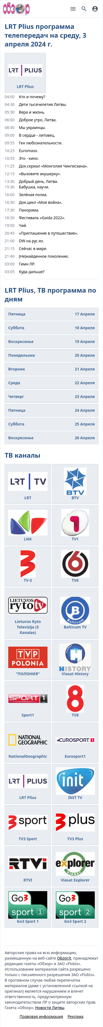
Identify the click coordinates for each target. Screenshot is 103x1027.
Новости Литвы (49, 1007)
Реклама (75, 1016)
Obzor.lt (64, 958)
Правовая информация (41, 1016)
